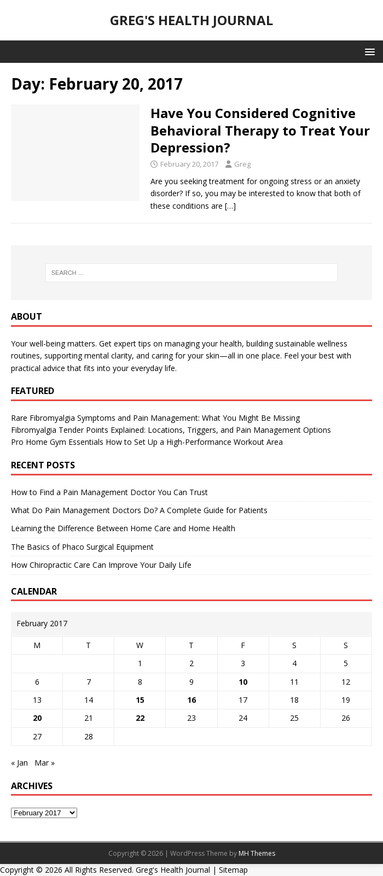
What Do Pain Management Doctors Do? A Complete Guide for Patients (139, 510)
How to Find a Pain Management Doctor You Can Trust (109, 492)
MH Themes (257, 853)
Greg (242, 164)
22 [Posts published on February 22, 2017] (140, 718)
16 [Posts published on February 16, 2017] (191, 700)
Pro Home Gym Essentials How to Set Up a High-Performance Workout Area (147, 442)
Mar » (44, 762)
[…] (230, 206)
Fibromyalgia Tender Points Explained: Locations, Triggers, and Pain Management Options (171, 430)
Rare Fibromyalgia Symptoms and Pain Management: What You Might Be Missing (155, 418)
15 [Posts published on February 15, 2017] (140, 700)
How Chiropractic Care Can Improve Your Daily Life (101, 565)
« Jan (19, 762)
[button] (368, 51)
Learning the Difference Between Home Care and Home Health (123, 528)
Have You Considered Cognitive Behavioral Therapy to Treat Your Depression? (260, 130)
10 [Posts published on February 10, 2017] (243, 682)
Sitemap (233, 870)
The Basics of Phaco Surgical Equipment (82, 547)
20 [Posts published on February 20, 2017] (37, 718)
